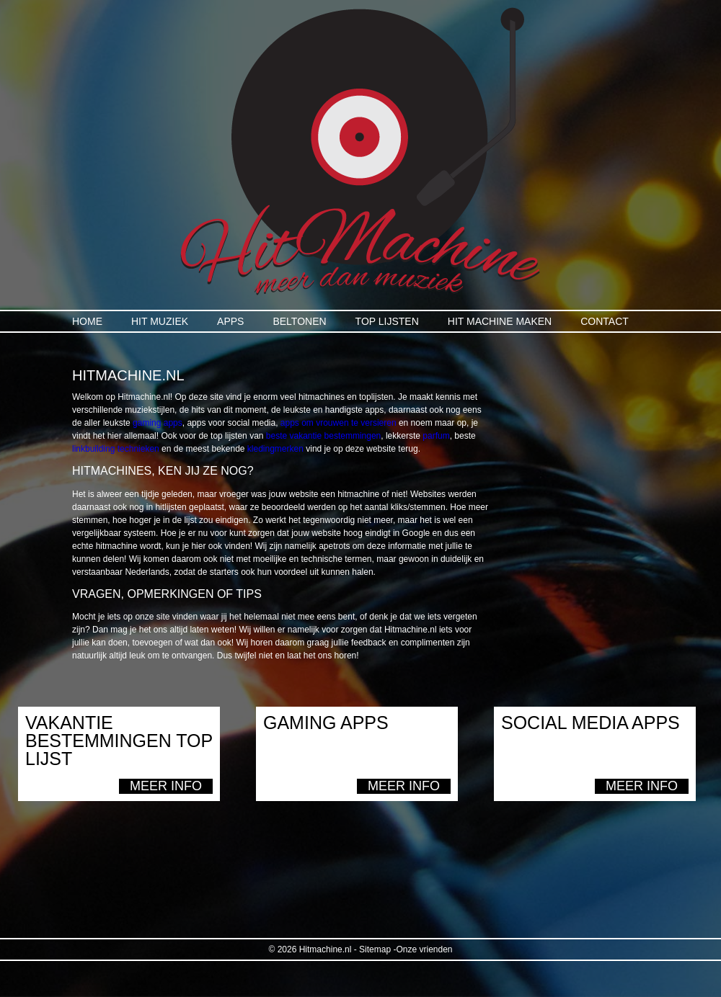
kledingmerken (275, 449)
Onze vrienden (424, 949)
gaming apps (157, 423)
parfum (436, 436)
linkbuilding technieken (115, 449)
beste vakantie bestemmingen (323, 436)
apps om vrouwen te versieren (338, 423)
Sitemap (375, 949)
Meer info (166, 786)
